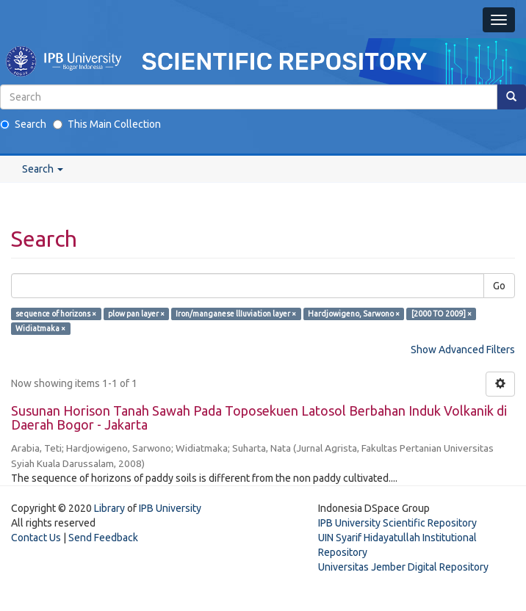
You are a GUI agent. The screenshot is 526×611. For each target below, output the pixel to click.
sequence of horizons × (55, 313)
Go (499, 286)
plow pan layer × (136, 313)
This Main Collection (107, 124)
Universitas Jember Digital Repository (403, 567)
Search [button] (42, 169)
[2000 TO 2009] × (441, 313)
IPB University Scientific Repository (397, 523)
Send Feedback (103, 537)
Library (109, 508)
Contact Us (36, 537)
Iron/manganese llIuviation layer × (236, 313)
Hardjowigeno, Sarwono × (354, 313)
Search (23, 124)
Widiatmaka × (40, 328)
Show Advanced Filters (463, 349)
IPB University (170, 508)
